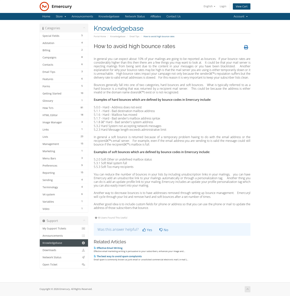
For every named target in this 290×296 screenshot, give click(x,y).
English (209, 6)
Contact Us (173, 16)
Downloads (64, 250)
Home (46, 16)
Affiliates (155, 16)
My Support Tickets (64, 228)
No (163, 230)
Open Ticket (64, 264)
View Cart (241, 6)
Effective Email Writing (108, 248)
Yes (147, 230)
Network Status (135, 16)
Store (61, 16)
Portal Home (100, 36)
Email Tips (134, 36)
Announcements (82, 16)
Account (241, 16)
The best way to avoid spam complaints (118, 256)
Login (223, 6)
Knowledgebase (109, 16)
